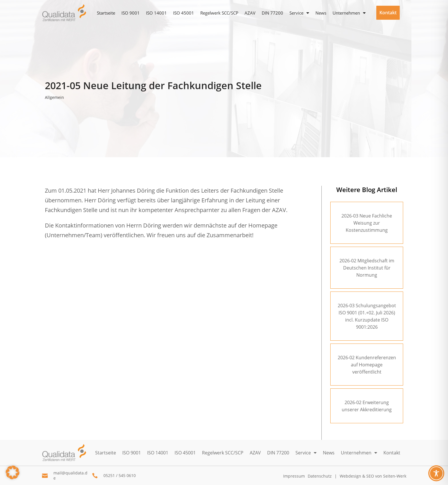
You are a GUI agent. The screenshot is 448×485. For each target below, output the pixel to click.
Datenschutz (320, 476)
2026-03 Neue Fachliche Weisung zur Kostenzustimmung (366, 223)
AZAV (250, 13)
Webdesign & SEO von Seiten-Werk (373, 476)
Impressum (294, 476)
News (320, 13)
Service (296, 13)
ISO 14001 (156, 13)
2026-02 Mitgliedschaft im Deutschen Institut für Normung (366, 268)
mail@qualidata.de (70, 475)
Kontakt (388, 12)
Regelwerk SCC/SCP (219, 13)
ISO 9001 (130, 13)
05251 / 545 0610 (119, 475)
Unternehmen (346, 13)
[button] (12, 472)
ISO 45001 (183, 13)
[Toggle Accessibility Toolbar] (436, 473)
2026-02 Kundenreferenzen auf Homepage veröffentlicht (367, 364)
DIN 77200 (272, 13)
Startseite (106, 13)
